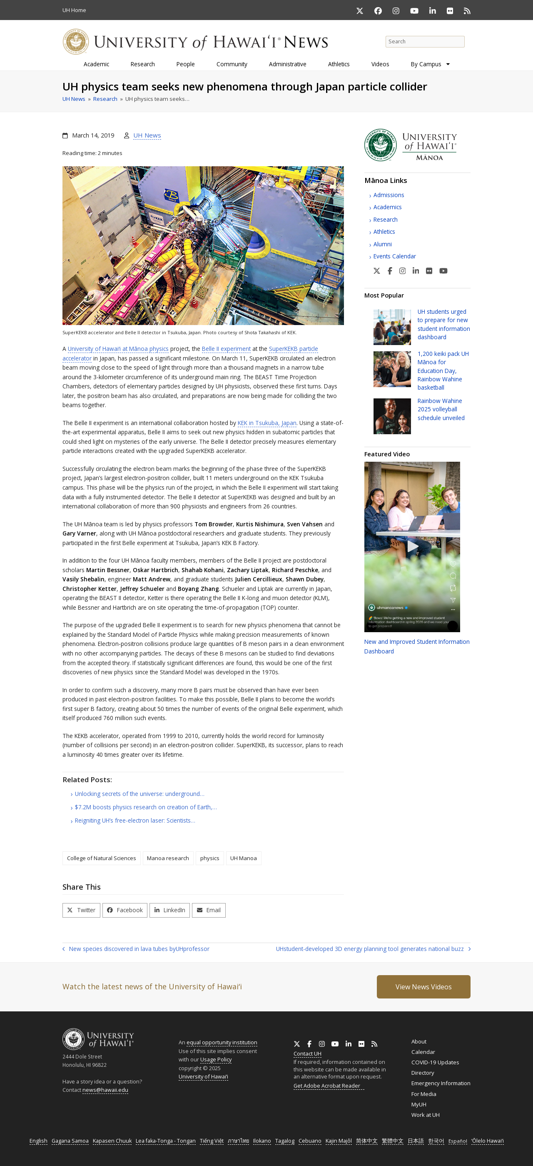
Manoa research (168, 858)
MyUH (418, 1104)
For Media (423, 1094)
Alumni (383, 244)
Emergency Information (441, 1083)
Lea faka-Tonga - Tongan (166, 1140)
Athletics (384, 231)
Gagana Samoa (70, 1140)
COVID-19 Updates (435, 1062)
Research (386, 219)
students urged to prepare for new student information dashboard (444, 324)
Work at (425, 1114)
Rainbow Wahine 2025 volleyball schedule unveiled (441, 409)
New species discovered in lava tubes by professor (135, 949)
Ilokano (262, 1140)
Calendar (423, 1052)
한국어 (436, 1140)
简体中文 (367, 1140)
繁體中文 (392, 1140)
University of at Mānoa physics (118, 349)
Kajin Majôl (339, 1140)
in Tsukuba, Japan (267, 423)
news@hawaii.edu (105, 1089)
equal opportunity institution (222, 1042)
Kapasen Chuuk (112, 1140)
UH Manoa (243, 858)
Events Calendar (395, 256)
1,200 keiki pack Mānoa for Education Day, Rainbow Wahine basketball (443, 371)
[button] (81, 910)
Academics (388, 207)
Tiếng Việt (212, 1140)
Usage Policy (216, 1059)
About (418, 1041)
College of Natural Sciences (101, 858)
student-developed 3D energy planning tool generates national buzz (373, 949)
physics (209, 858)
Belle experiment (226, 349)
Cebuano (310, 1140)
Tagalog (284, 1140)
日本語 (416, 1140)
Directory (422, 1072)
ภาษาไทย (238, 1140)
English (38, 1140)
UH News (147, 135)
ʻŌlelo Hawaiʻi (487, 1140)
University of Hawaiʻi (203, 1076)
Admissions (389, 195)
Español (457, 1141)
